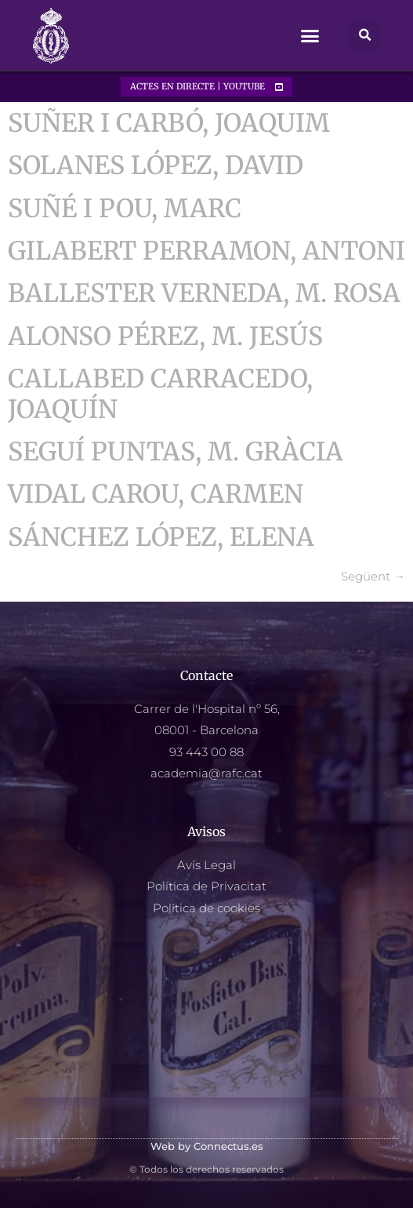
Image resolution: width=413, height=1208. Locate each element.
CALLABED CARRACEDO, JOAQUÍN (160, 393)
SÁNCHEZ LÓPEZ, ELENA (161, 537)
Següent (373, 576)
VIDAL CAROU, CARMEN (155, 494)
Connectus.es (228, 1146)
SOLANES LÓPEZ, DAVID (155, 165)
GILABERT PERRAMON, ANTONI (206, 251)
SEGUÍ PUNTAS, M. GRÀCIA (175, 452)
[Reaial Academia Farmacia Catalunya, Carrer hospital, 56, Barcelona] (206, 1019)
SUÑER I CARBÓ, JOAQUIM (169, 123)
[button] (310, 36)
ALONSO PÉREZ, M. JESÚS (165, 336)
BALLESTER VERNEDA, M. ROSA (204, 293)
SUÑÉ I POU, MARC (124, 208)
